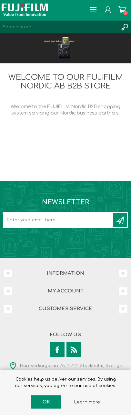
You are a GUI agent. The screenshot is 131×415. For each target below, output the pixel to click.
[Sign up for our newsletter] (58, 220)
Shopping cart (122, 10)
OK (46, 402)
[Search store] (59, 27)
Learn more (87, 402)
